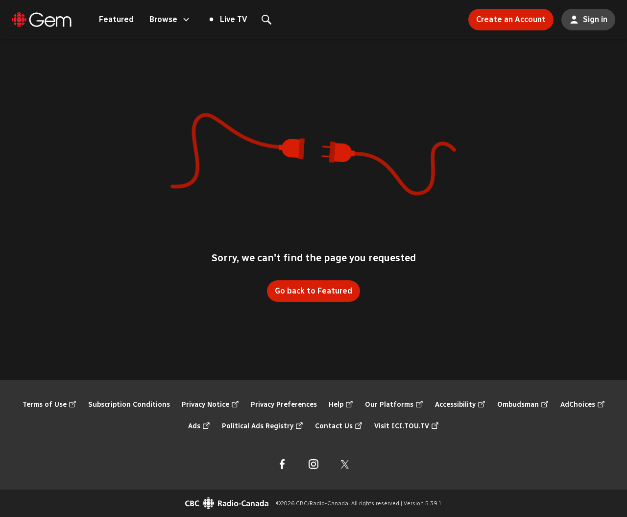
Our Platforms (394, 405)
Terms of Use (49, 405)
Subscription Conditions (129, 404)
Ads (199, 426)
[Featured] (42, 19)
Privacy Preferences (284, 404)
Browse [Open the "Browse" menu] (170, 20)
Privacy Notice (210, 405)
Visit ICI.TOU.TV (406, 426)
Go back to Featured (313, 290)
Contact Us (338, 426)
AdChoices (582, 405)
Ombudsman (523, 405)
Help (341, 405)
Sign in (584, 17)
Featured (116, 19)
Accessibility (460, 405)
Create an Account (507, 16)
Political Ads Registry (262, 426)
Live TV (228, 19)
